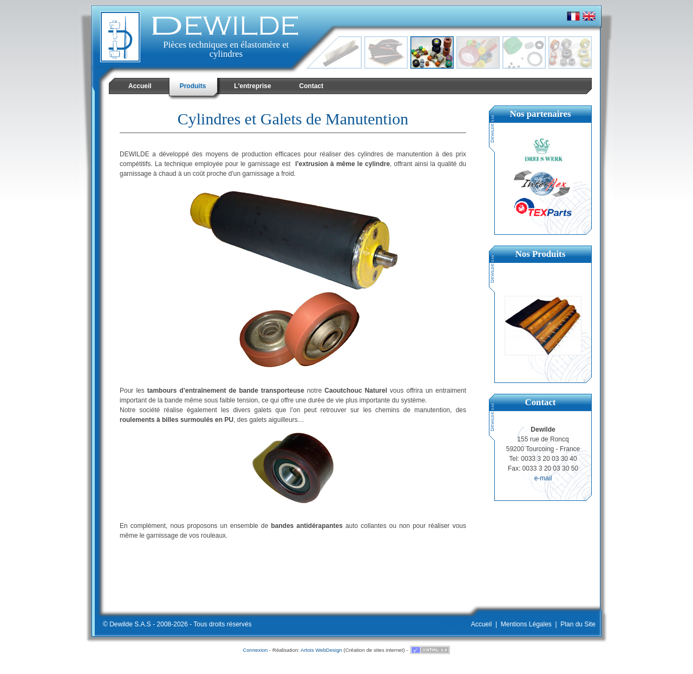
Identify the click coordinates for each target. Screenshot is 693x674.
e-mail (543, 478)
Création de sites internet (374, 650)
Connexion (255, 650)
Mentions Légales (526, 624)
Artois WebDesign (321, 650)
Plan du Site (578, 624)
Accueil (481, 624)
